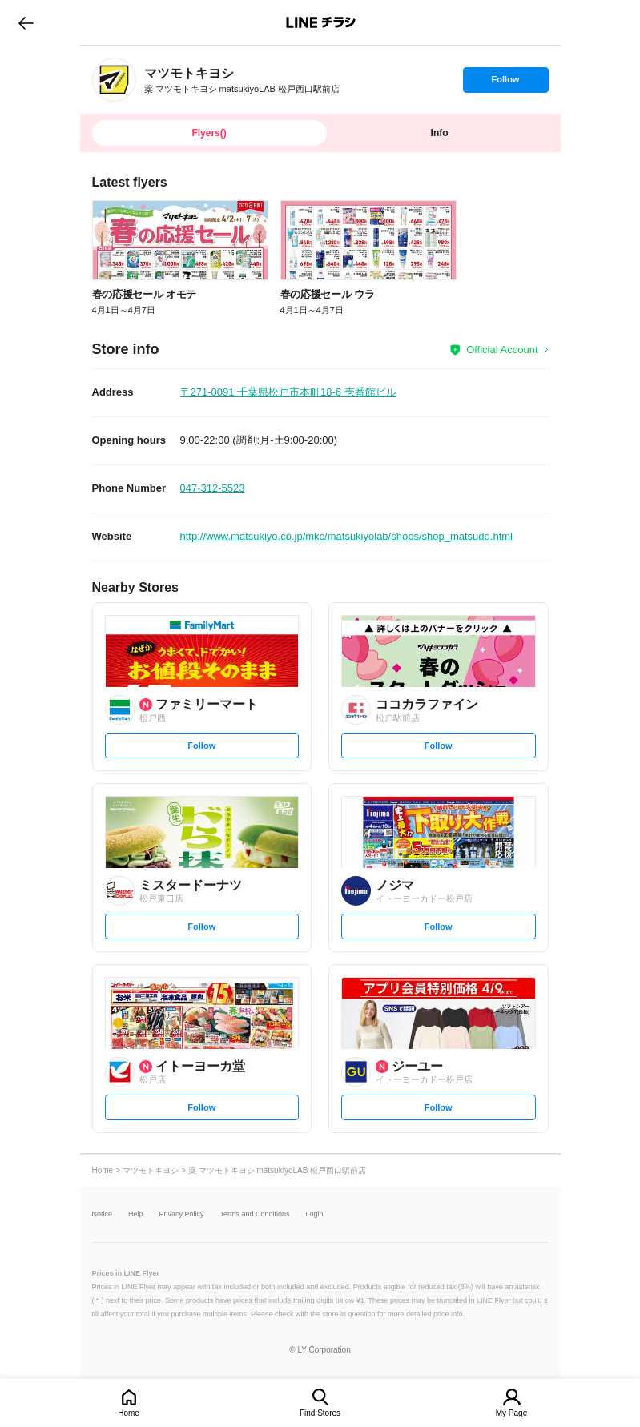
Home (128, 1413)
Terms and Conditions (255, 1214)
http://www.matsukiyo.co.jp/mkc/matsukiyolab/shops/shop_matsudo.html (346, 536)
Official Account (501, 350)
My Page (511, 1413)
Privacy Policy (181, 1214)
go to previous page (26, 22)
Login (315, 1214)
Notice (102, 1214)
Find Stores (320, 1413)
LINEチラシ (322, 22)
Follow (505, 83)
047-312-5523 (212, 488)
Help (135, 1214)
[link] (114, 80)
